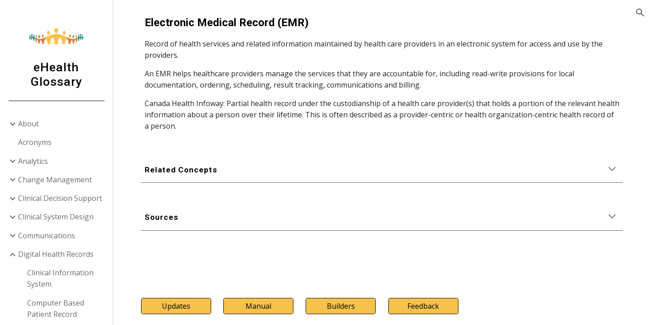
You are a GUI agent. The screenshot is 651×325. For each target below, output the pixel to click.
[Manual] (258, 306)
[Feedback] (423, 306)
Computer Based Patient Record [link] (55, 308)
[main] (382, 73)
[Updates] (176, 306)
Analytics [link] (33, 161)
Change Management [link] (55, 180)
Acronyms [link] (35, 142)
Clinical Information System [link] (60, 278)
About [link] (28, 124)
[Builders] (340, 306)
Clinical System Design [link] (56, 217)
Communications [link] (46, 236)
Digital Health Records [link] (56, 254)
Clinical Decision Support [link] (60, 198)
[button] (640, 12)
